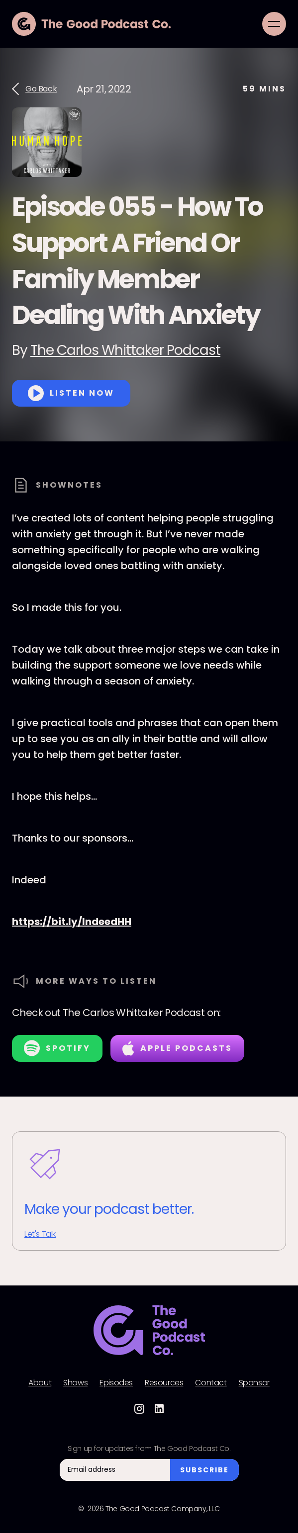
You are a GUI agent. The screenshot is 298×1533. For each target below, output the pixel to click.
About (39, 1383)
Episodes (116, 1383)
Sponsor (254, 1383)
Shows (75, 1383)
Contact (210, 1383)
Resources (164, 1383)
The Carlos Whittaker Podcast (125, 350)
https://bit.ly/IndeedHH (71, 922)
